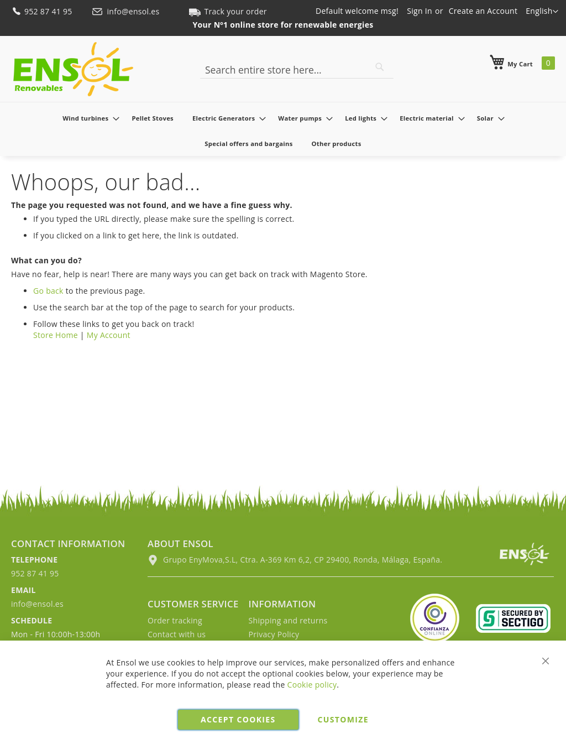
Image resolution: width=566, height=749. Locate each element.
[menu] (283, 130)
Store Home (55, 335)
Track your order (227, 11)
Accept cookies (238, 719)
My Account (108, 335)
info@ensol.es (126, 11)
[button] (542, 12)
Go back (48, 290)
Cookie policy (312, 684)
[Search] (380, 67)
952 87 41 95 (43, 11)
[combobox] (297, 70)
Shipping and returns (288, 620)
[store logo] (73, 69)
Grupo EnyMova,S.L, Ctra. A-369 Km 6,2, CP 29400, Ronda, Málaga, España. (295, 559)
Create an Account (483, 11)
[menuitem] (87, 118)
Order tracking (175, 620)
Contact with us (177, 634)
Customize (343, 719)
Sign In (419, 11)
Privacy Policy (274, 634)
